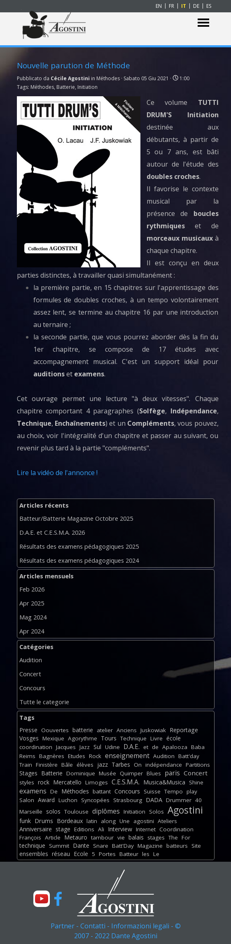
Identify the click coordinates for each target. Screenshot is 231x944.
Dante (81, 845)
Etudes (76, 756)
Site (196, 845)
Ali (101, 829)
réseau (61, 854)
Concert (30, 674)
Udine (112, 747)
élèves (85, 764)
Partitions (198, 764)
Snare (100, 845)
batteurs (177, 845)
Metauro (75, 837)
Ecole (81, 854)
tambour (102, 837)
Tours (109, 738)
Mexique (53, 738)
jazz (102, 764)
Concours (32, 688)
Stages (28, 773)
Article (53, 837)
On (138, 764)
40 (198, 800)
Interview (120, 829)
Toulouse (76, 811)
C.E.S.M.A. (126, 781)
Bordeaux (70, 821)
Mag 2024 (33, 617)
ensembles (33, 854)
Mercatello (67, 782)
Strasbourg (127, 800)
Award (46, 800)
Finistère (47, 764)
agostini (143, 821)
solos (53, 811)
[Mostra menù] (203, 23)
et (145, 747)
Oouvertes (55, 730)
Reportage (184, 730)
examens (33, 791)
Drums (44, 821)
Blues (154, 773)
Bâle (67, 764)
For (186, 837)
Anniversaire (35, 829)
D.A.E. (132, 746)
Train (25, 764)
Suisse (152, 791)
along (108, 821)
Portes (107, 854)
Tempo (173, 791)
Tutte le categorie (44, 702)
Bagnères (51, 756)
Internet (146, 829)
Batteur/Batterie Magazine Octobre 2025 (76, 518)
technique (32, 845)
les (145, 854)
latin (91, 821)
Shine (196, 782)
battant (102, 791)
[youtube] (41, 899)
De (54, 791)
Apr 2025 (31, 603)
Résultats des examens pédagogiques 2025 (79, 546)
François (30, 837)
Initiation (87, 86)
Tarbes (121, 764)
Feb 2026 (31, 589)
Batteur (128, 854)
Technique (133, 738)
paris (172, 772)
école (173, 738)
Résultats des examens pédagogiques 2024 (79, 560)
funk (25, 821)
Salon (26, 800)
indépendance (163, 764)
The (173, 837)
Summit (59, 845)
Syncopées (95, 800)
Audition (30, 660)
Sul (97, 747)
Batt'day (188, 756)
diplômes (106, 811)
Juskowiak (153, 730)
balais (136, 837)
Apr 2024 (31, 631)
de (155, 747)
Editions (84, 829)
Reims (27, 756)
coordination (35, 747)
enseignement (127, 755)
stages (156, 837)
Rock (95, 756)
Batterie (65, 86)
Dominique (80, 773)
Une (124, 821)
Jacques (66, 747)
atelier (105, 730)
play (192, 791)
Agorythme (82, 738)
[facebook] (58, 899)
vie (121, 837)
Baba (198, 747)
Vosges (29, 738)
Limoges (96, 782)
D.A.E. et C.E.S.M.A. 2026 (52, 532)
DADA (154, 800)
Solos (156, 811)
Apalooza (174, 747)
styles (26, 782)
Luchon (67, 800)
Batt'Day (123, 845)
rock (43, 782)
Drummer (178, 800)
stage (63, 829)
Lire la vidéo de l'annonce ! (57, 472)
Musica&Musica (164, 782)
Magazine (150, 845)
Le (156, 854)
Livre (156, 738)
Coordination (176, 829)
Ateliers (167, 821)
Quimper (131, 773)
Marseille (30, 811)
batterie (82, 730)
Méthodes (42, 86)
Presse (28, 730)
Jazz (84, 747)
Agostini (185, 810)
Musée (107, 773)
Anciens (127, 730)
